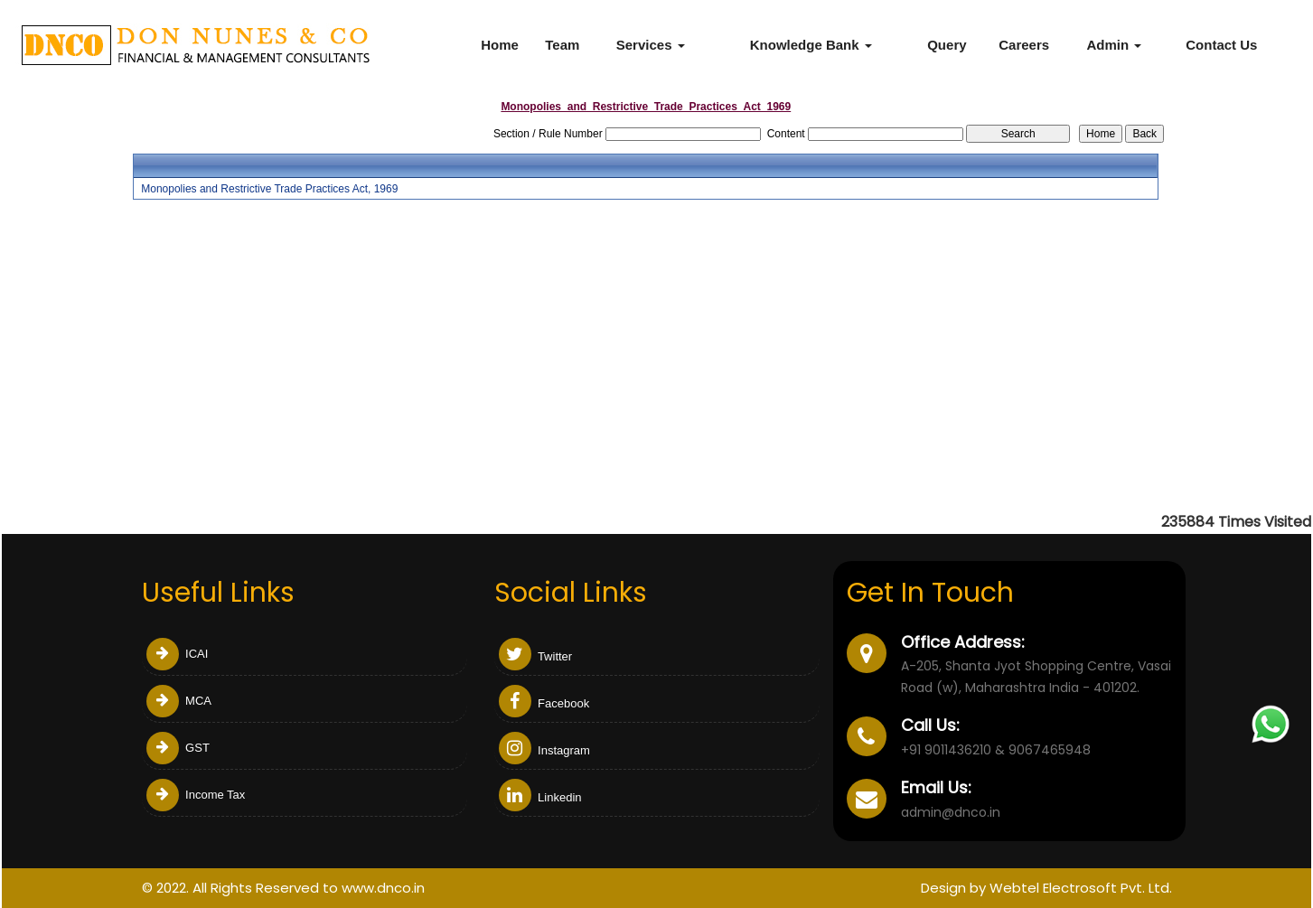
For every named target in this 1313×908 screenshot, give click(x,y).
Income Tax (196, 794)
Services (650, 44)
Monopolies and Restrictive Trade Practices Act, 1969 (269, 189)
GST (178, 747)
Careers (1024, 44)
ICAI (177, 653)
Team (562, 44)
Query (946, 44)
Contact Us (1221, 44)
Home (500, 44)
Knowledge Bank (811, 44)
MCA (179, 700)
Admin (1113, 44)
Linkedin (540, 797)
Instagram (544, 750)
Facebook (544, 703)
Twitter (536, 656)
